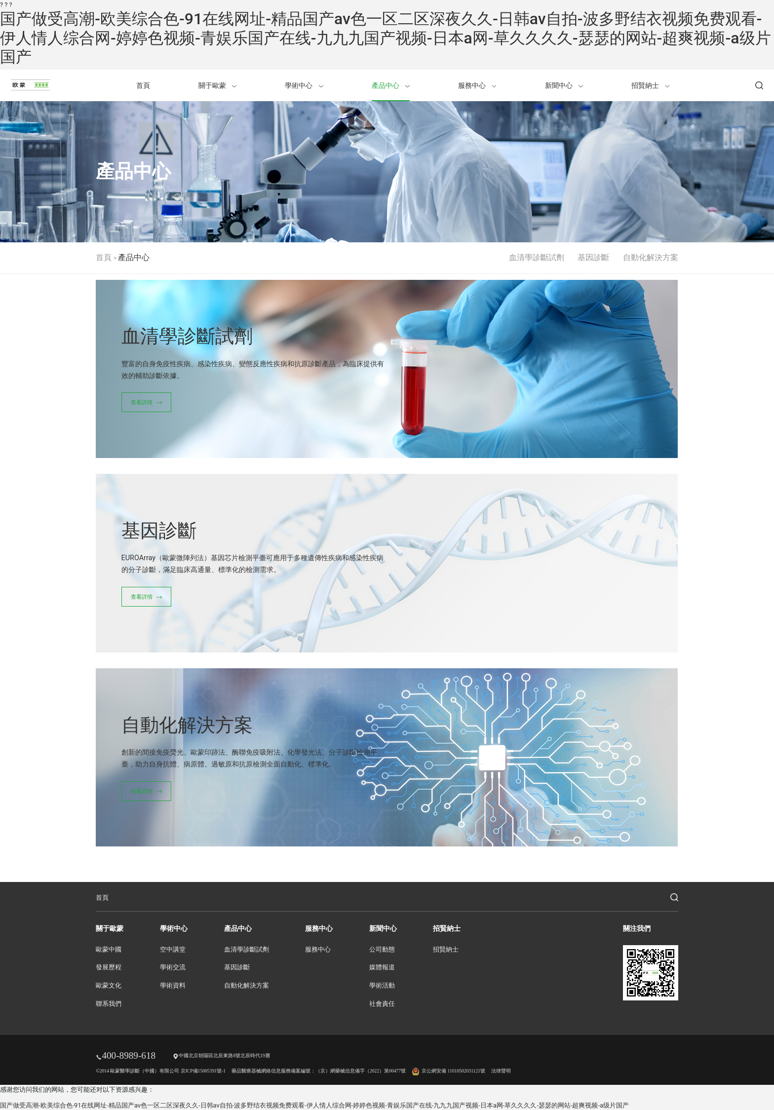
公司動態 (382, 949)
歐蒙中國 (108, 949)
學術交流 (173, 967)
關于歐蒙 (217, 85)
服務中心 (477, 85)
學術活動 (382, 985)
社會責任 (382, 1003)
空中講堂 (173, 949)
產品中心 (391, 85)
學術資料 (173, 985)
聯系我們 (108, 1003)
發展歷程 (108, 967)
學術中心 (304, 85)
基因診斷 (593, 257)
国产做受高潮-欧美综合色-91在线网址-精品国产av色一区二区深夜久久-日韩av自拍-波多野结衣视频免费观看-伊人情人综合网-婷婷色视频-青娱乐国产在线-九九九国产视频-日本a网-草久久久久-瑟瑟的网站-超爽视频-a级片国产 (385, 37)
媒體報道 (382, 967)
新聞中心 (564, 85)
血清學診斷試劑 (536, 257)
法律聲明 (501, 1070)
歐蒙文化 (108, 985)
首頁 (143, 85)
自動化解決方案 (650, 257)
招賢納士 (650, 85)
